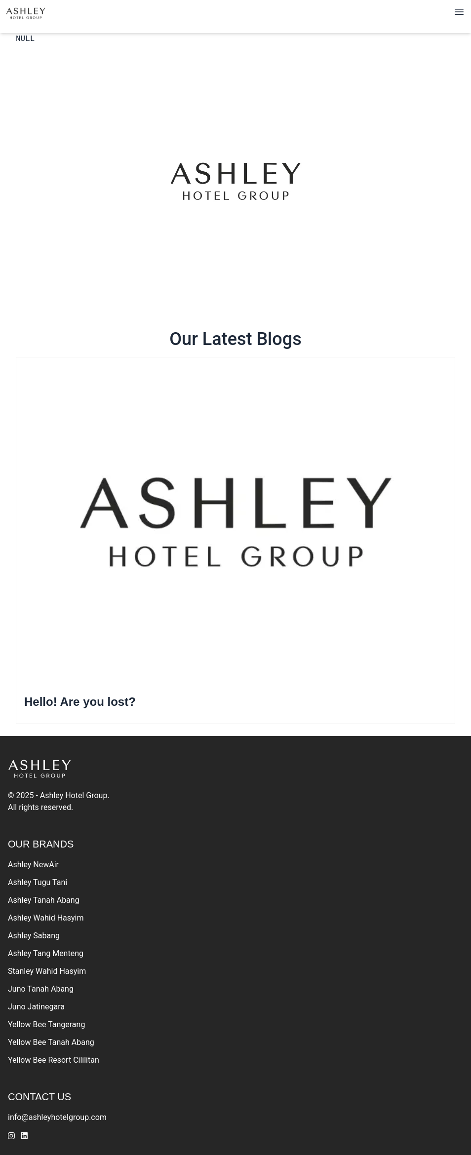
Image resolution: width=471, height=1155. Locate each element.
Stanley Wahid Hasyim (47, 971)
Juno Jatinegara (36, 1006)
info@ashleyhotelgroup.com (57, 1117)
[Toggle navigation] (459, 12)
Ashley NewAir (33, 864)
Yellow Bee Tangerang (46, 1024)
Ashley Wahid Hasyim (46, 918)
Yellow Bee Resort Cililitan (53, 1060)
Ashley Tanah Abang (43, 900)
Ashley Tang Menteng (45, 953)
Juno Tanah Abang (41, 989)
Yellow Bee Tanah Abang (51, 1042)
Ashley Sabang (34, 935)
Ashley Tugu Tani (37, 882)
